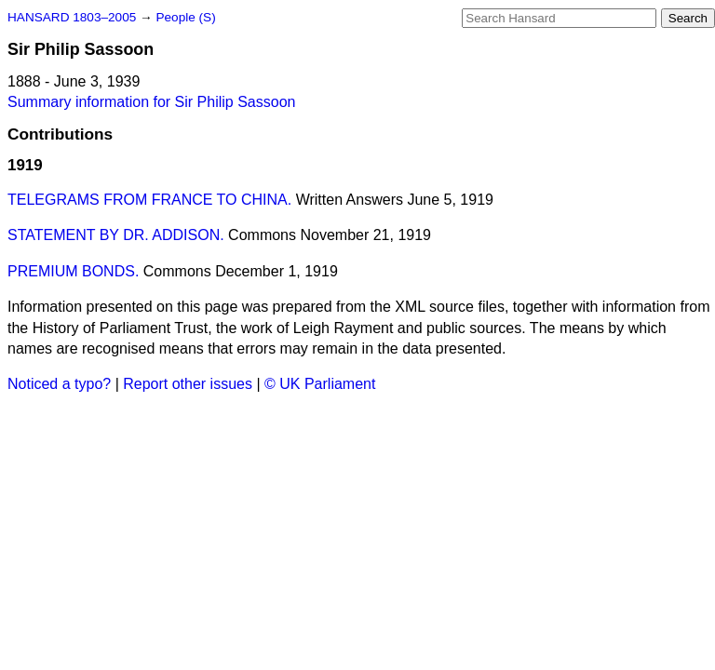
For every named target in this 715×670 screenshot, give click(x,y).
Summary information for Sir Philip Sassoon (151, 102)
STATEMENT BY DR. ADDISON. (115, 235)
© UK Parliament (319, 384)
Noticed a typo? (59, 384)
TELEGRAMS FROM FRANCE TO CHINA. (149, 200)
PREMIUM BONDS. (73, 271)
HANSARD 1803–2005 (71, 17)
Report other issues (187, 384)
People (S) (185, 17)
